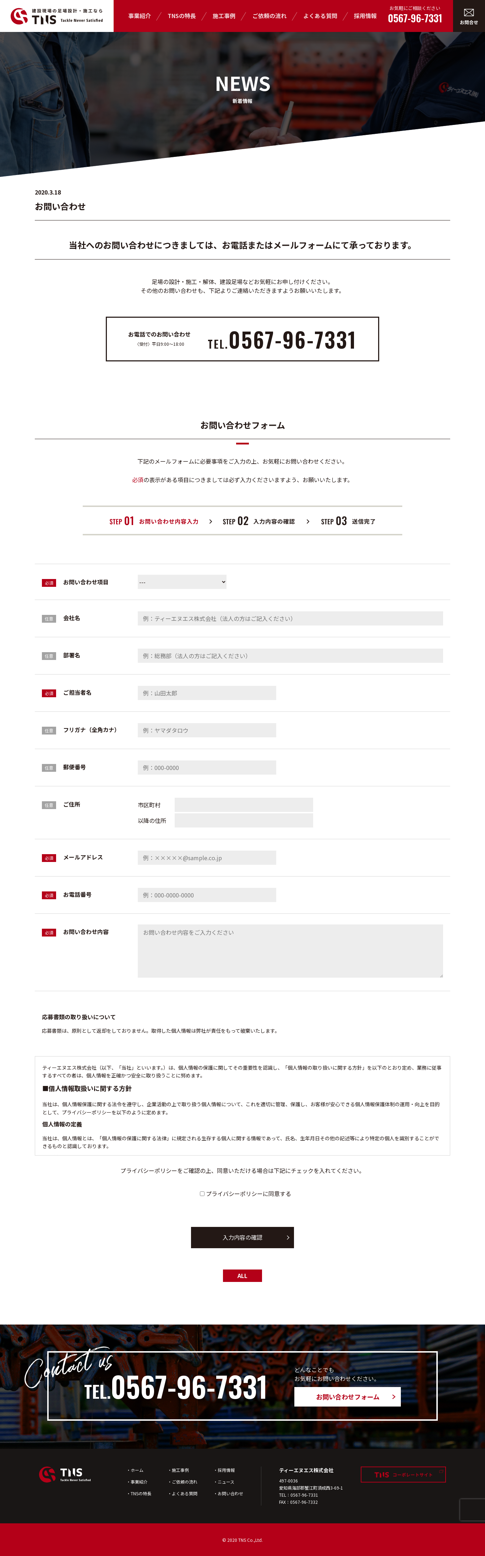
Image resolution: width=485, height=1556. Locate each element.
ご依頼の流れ (269, 15)
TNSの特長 (182, 15)
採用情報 (365, 15)
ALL (242, 1275)
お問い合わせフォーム (348, 1396)
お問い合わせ (230, 1493)
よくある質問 (320, 15)
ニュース (226, 1482)
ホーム (137, 1470)
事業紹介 (139, 15)
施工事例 (224, 15)
